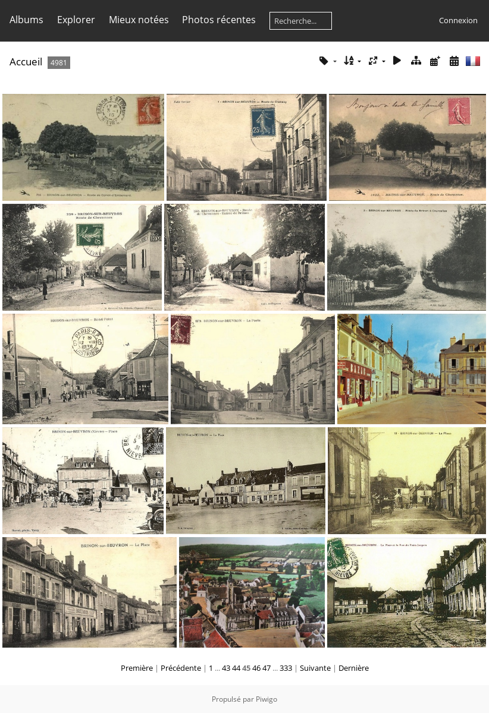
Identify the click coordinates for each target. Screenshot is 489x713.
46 (256, 667)
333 (286, 667)
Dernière (353, 667)
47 (266, 667)
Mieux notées (139, 19)
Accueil (26, 61)
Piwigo (266, 699)
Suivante (315, 667)
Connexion (458, 20)
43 (226, 667)
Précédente (181, 667)
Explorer (76, 19)
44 (236, 667)
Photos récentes (219, 19)
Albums (26, 19)
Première (137, 667)
